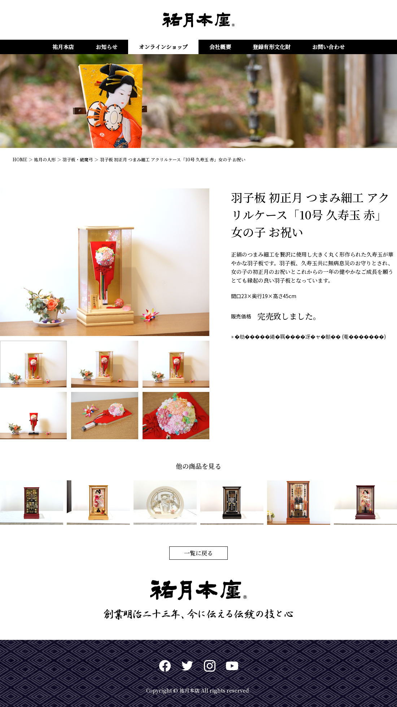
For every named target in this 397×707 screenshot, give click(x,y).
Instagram (210, 666)
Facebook (165, 666)
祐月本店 (63, 47)
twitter (187, 666)
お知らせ (106, 47)
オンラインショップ (163, 47)
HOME (20, 159)
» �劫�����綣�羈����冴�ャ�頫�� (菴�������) (308, 336)
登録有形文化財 (272, 47)
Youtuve (232, 666)
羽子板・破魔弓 (77, 159)
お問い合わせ (328, 47)
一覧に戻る (198, 553)
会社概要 (220, 47)
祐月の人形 (45, 159)
